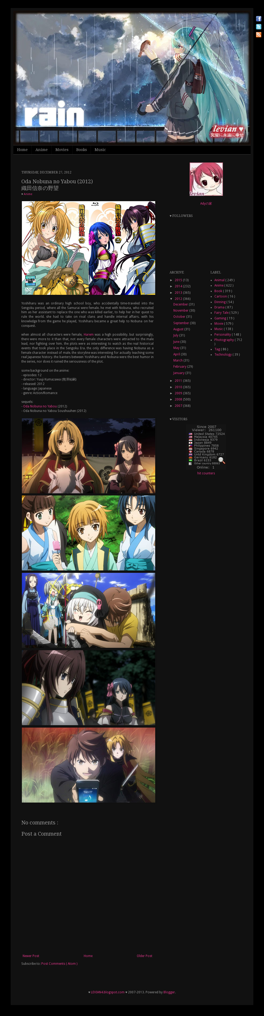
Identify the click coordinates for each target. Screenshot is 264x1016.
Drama (219, 307)
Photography (224, 340)
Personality (223, 334)
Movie (219, 324)
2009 (179, 393)
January (179, 373)
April (177, 354)
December (181, 304)
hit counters (206, 473)
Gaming (220, 318)
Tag (217, 349)
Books (81, 150)
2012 (179, 299)
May (176, 348)
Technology (223, 354)
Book (218, 291)
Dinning (220, 302)
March (178, 360)
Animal (219, 280)
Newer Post (31, 956)
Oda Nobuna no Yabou (40, 406)
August (178, 329)
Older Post (144, 956)
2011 (179, 381)
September (181, 323)
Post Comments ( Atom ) (59, 964)
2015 (179, 280)
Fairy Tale (221, 313)
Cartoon (221, 296)
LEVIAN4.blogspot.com (108, 992)
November (181, 310)
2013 (179, 293)
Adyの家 (206, 203)
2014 (179, 286)
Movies (62, 150)
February (180, 366)
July (176, 335)
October (179, 317)
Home (22, 150)
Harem (89, 334)
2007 (179, 406)
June (176, 342)
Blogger (169, 992)
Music (100, 150)
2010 (179, 387)
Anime (41, 150)
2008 (179, 399)
